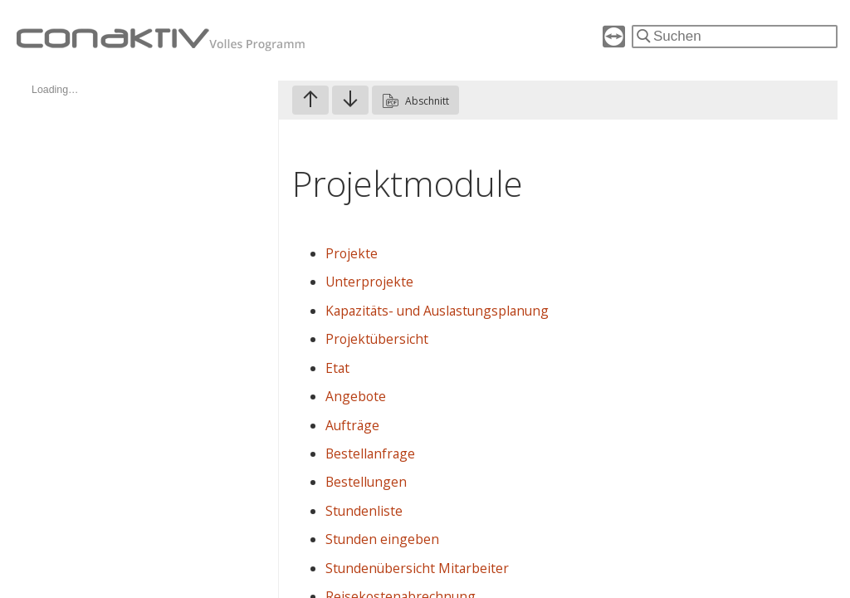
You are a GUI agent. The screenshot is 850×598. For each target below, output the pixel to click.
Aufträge (352, 425)
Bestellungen (366, 482)
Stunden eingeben (382, 539)
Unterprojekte (369, 281)
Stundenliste (364, 511)
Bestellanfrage (370, 453)
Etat (337, 368)
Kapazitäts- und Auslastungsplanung (437, 310)
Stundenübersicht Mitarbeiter (417, 568)
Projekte (351, 253)
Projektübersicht (376, 339)
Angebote (355, 396)
